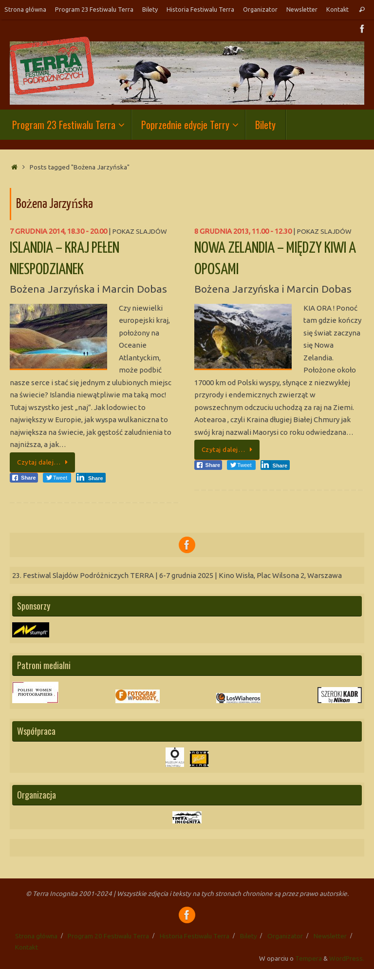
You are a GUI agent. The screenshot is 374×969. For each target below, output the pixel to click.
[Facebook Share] (24, 478)
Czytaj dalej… (44, 462)
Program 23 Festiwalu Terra (94, 9)
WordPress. (346, 958)
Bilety (150, 9)
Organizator (260, 9)
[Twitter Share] (57, 478)
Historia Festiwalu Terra (200, 9)
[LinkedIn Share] (91, 478)
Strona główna (25, 9)
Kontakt (337, 9)
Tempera (308, 958)
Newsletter (302, 9)
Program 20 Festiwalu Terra (108, 936)
